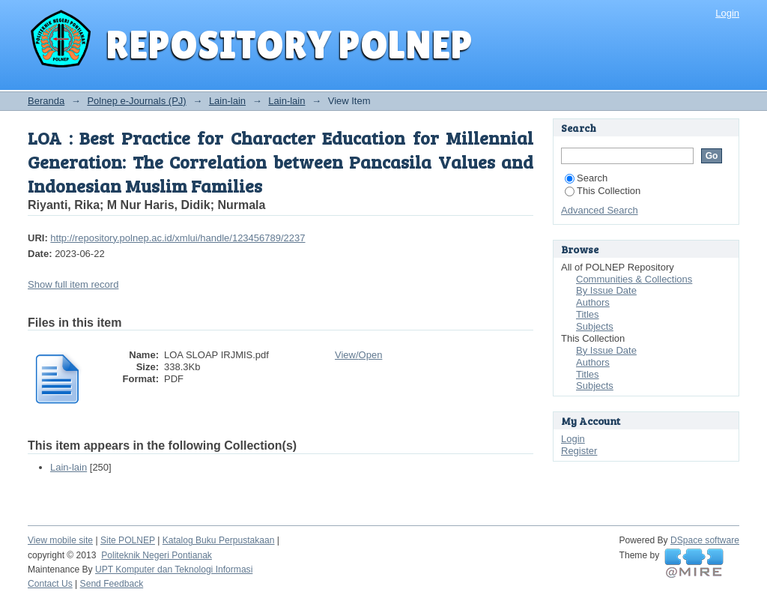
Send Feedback (112, 584)
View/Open (358, 354)
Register (579, 450)
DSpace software (704, 540)
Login (727, 13)
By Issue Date (606, 290)
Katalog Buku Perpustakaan (219, 540)
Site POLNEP (127, 540)
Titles (587, 314)
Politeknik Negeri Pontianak (156, 555)
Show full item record (73, 284)
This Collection (602, 190)
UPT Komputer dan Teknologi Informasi (173, 569)
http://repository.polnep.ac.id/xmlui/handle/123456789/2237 (177, 238)
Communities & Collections (634, 279)
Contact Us (50, 584)
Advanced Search (599, 210)
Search (586, 178)
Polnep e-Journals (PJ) (136, 100)
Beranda (46, 100)
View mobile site (60, 540)
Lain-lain (227, 100)
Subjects (594, 326)
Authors (593, 302)
